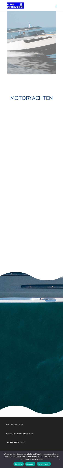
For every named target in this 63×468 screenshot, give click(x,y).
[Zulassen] (59, 459)
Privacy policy (44, 464)
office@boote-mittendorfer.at (19, 433)
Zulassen (18, 464)
